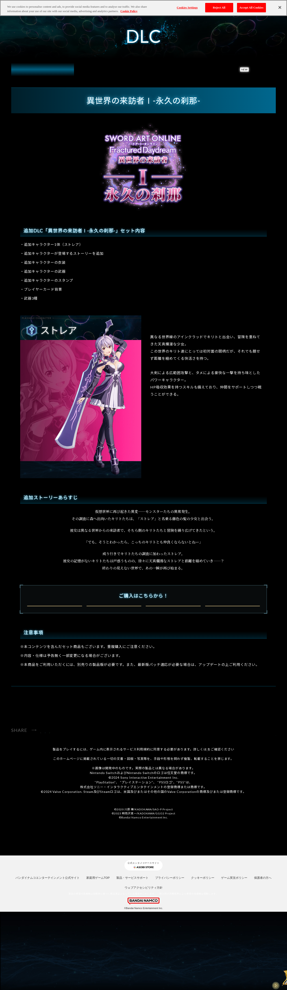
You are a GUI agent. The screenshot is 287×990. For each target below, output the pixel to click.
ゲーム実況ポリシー (234, 955)
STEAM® (232, 651)
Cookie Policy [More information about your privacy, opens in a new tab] (128, 11)
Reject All (219, 7)
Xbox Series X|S (173, 651)
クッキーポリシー (202, 955)
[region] (143, 8)
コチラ (207, 827)
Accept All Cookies (251, 7)
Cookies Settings (187, 7)
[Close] (280, 7)
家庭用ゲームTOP (98, 955)
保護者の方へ (263, 955)
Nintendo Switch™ (54, 651)
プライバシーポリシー (169, 955)
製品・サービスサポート (132, 955)
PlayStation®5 (114, 651)
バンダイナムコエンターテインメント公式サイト (47, 955)
